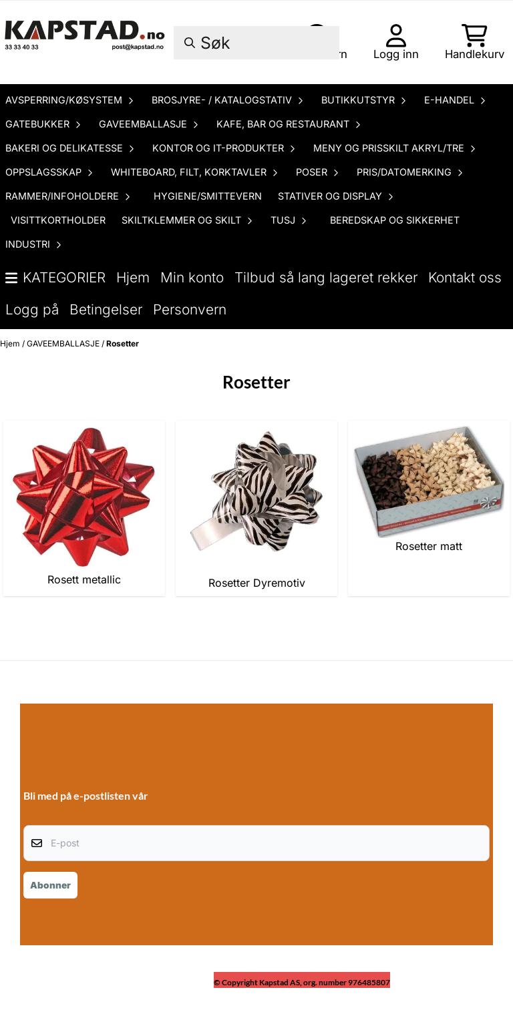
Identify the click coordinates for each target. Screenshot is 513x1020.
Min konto (192, 277)
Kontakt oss (465, 277)
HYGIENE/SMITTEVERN (208, 196)
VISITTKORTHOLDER (58, 220)
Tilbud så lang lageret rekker (325, 277)
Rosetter (122, 343)
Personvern (189, 309)
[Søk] (256, 42)
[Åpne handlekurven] (475, 42)
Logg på (32, 309)
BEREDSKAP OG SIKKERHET (395, 220)
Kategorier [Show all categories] (55, 277)
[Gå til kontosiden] (396, 42)
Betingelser (105, 309)
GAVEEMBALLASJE (64, 343)
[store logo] (85, 42)
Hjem (133, 277)
